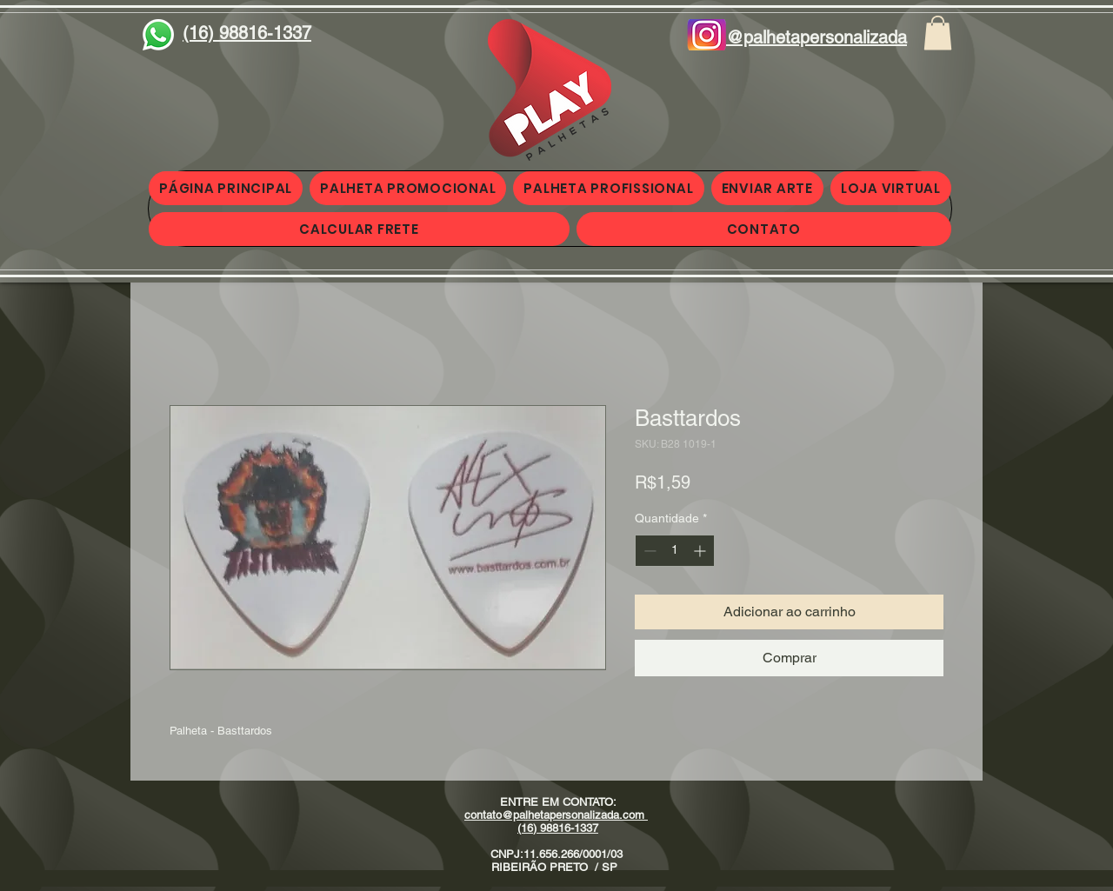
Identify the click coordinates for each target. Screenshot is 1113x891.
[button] (937, 33)
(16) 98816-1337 (557, 827)
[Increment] (701, 550)
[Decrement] (648, 550)
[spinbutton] (674, 550)
